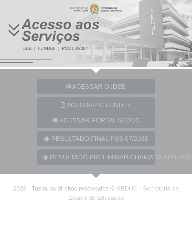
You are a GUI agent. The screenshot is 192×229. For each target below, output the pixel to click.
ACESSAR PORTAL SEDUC (96, 120)
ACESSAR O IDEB (96, 86)
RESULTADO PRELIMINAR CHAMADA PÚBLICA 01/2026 (99, 157)
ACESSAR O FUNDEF (96, 104)
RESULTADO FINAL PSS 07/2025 (96, 138)
